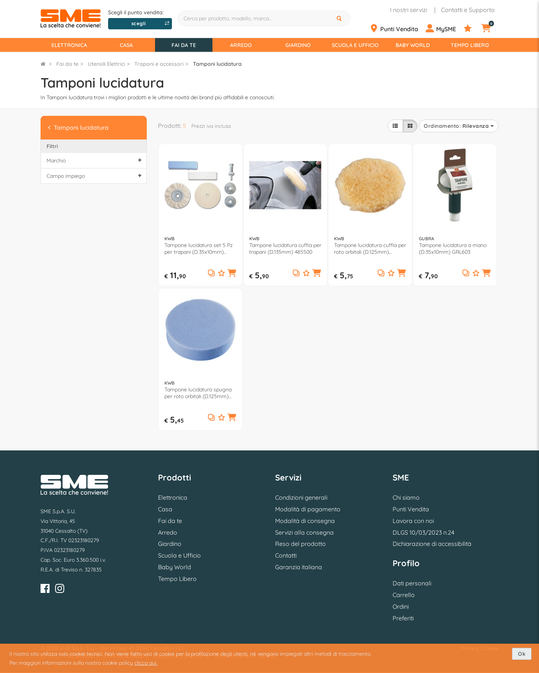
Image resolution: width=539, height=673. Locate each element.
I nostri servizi (408, 10)
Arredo (241, 45)
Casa (126, 45)
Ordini (401, 606)
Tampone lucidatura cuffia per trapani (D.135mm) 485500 (285, 248)
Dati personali (412, 583)
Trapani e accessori (159, 64)
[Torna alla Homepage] (43, 64)
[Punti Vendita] (397, 28)
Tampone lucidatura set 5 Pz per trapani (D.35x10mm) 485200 (198, 248)
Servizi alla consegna (304, 532)
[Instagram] (59, 589)
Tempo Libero (470, 45)
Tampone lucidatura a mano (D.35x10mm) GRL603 (452, 248)
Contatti (286, 555)
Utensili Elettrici (106, 64)
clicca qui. (145, 662)
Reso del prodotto (300, 543)
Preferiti (403, 618)
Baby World (413, 45)
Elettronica (69, 45)
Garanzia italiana (298, 567)
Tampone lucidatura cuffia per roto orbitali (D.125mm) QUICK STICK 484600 (370, 248)
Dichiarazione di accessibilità (432, 543)
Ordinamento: (459, 126)
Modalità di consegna (305, 520)
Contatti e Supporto (468, 10)
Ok (521, 653)
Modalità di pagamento (307, 509)
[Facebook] (45, 589)
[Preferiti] (472, 28)
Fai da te (184, 45)
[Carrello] (490, 28)
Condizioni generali (301, 497)
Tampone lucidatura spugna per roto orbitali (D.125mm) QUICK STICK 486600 (198, 393)
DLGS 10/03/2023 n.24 (423, 532)
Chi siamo (406, 497)
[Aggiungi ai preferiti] (221, 273)
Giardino (298, 45)
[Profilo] (444, 28)
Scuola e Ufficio (355, 45)
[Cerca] (340, 18)
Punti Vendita (411, 509)
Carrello (404, 595)
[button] (231, 273)
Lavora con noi (413, 520)
